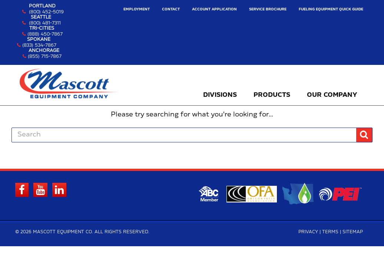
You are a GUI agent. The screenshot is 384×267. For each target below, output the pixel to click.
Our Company (332, 95)
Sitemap (352, 232)
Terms (330, 232)
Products (272, 95)
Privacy (308, 232)
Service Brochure (268, 9)
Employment (136, 9)
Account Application (214, 9)
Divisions (220, 95)
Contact (171, 9)
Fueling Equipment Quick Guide (331, 9)
